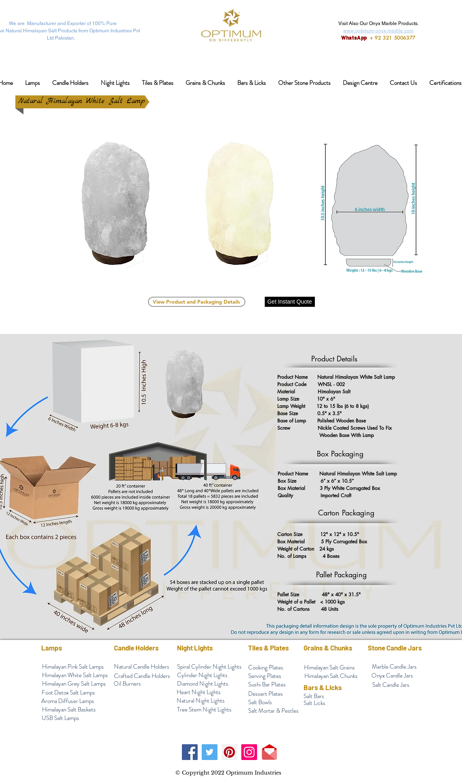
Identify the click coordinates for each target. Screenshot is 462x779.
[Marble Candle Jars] (394, 667)
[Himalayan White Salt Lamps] (75, 675)
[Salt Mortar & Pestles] (273, 711)
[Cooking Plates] (266, 667)
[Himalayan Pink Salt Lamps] (73, 667)
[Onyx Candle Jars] (392, 675)
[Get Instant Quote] (290, 302)
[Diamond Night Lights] (203, 684)
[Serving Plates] (264, 676)
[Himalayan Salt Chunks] (331, 676)
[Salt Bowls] (260, 702)
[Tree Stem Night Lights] (204, 709)
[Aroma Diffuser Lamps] (68, 701)
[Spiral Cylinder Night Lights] (209, 667)
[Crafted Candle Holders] (142, 676)
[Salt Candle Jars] (391, 685)
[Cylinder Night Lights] (202, 675)
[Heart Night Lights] (199, 692)
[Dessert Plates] (265, 694)
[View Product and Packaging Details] (196, 302)
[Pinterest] (229, 752)
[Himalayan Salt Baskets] (69, 709)
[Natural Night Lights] (201, 701)
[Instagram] (249, 752)
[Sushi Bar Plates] (267, 684)
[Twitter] (209, 752)
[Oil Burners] (127, 684)
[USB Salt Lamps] (60, 718)
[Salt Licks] (315, 703)
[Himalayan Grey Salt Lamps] (74, 684)
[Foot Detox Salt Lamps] (68, 692)
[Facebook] (190, 752)
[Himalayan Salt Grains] (330, 667)
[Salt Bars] (314, 696)
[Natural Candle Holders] (142, 667)
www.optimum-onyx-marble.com (378, 31)
